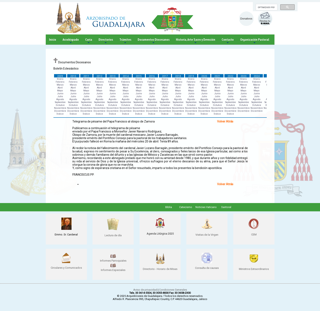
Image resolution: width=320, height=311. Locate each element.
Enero (60, 79)
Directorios (106, 41)
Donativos (246, 18)
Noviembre (60, 108)
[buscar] (266, 7)
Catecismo (185, 207)
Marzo (60, 84)
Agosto (60, 99)
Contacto (228, 41)
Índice (60, 114)
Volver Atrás (225, 121)
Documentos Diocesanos (153, 41)
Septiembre (60, 102)
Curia (88, 41)
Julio (60, 96)
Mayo (60, 90)
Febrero (60, 82)
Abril (60, 87)
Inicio (52, 39)
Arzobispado (71, 41)
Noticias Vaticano (206, 207)
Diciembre (60, 111)
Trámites (125, 41)
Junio (60, 93)
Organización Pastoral (254, 41)
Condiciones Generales (173, 289)
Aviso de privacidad (145, 289)
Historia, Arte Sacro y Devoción (195, 41)
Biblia (168, 207)
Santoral (226, 207)
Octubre (60, 105)
